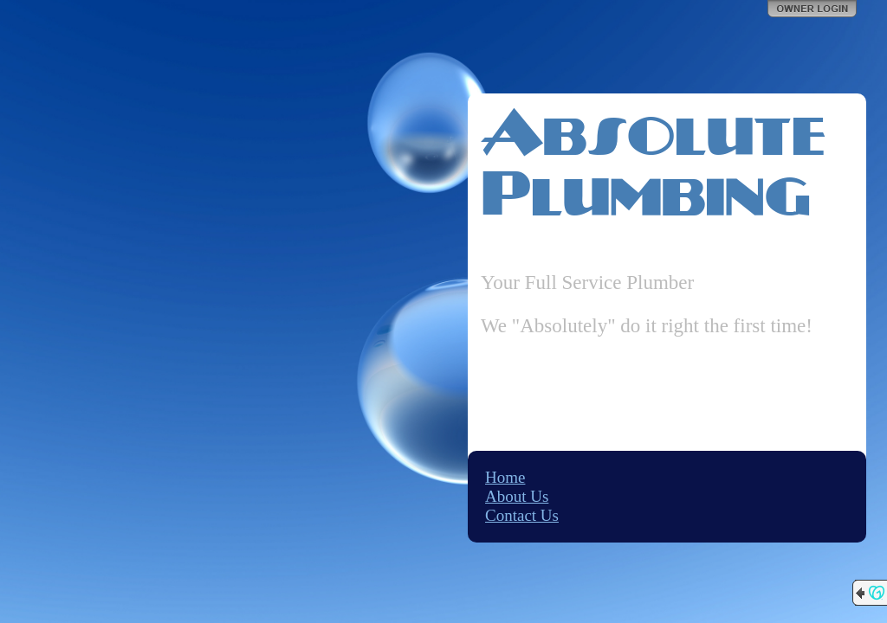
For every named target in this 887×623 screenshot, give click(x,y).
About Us (516, 496)
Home (505, 477)
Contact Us (522, 515)
